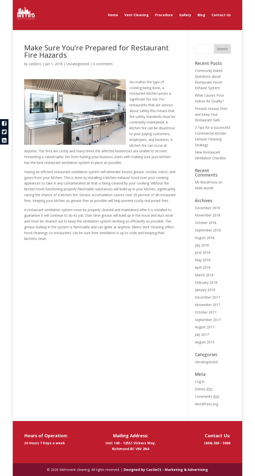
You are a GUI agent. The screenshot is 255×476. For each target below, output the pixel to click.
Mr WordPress (206, 182)
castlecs (35, 63)
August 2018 (204, 237)
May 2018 (202, 260)
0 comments (103, 63)
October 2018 (205, 222)
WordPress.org (206, 404)
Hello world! (204, 188)
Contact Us (221, 15)
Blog (201, 15)
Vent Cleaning (136, 15)
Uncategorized (77, 63)
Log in (200, 381)
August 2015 (204, 342)
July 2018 (202, 245)
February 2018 (206, 282)
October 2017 (205, 312)
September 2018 (208, 230)
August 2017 (204, 327)
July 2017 (202, 334)
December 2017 (207, 297)
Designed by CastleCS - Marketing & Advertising (166, 469)
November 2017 (207, 304)
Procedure (164, 15)
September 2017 (208, 319)
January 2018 (205, 289)
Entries (203, 389)
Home (113, 15)
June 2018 (202, 252)
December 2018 (207, 208)
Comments (207, 396)
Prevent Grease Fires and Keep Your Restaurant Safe (211, 114)
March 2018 (204, 275)
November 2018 (207, 215)
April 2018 (202, 267)
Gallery (185, 15)
